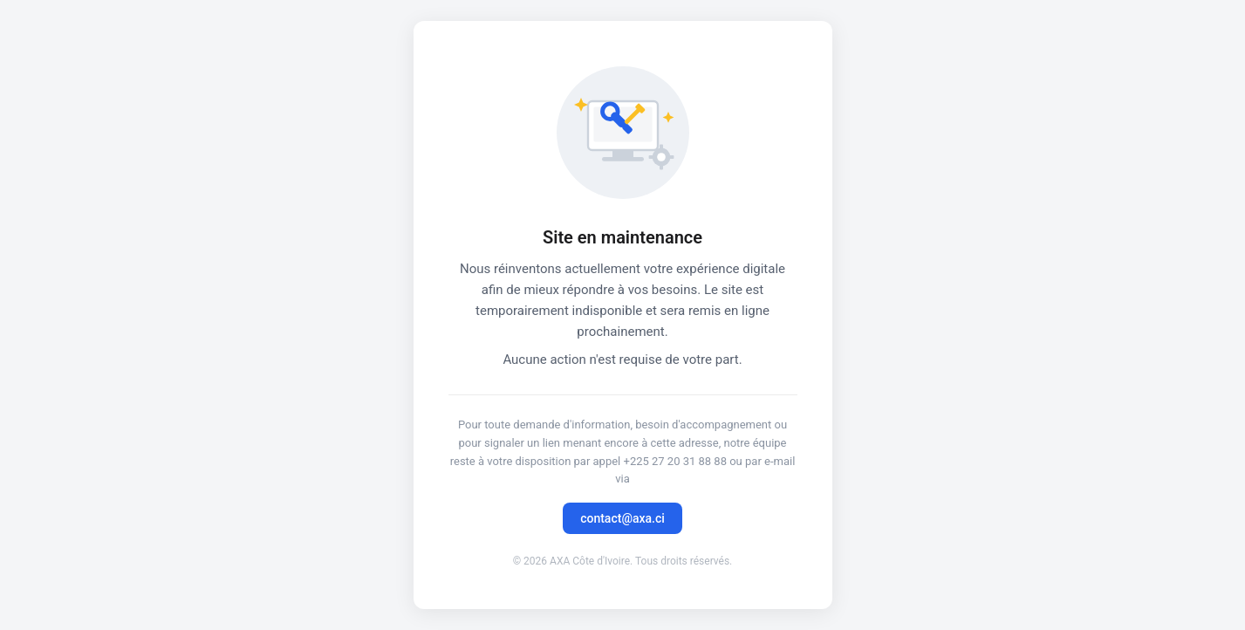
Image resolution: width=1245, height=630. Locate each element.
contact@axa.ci (622, 518)
